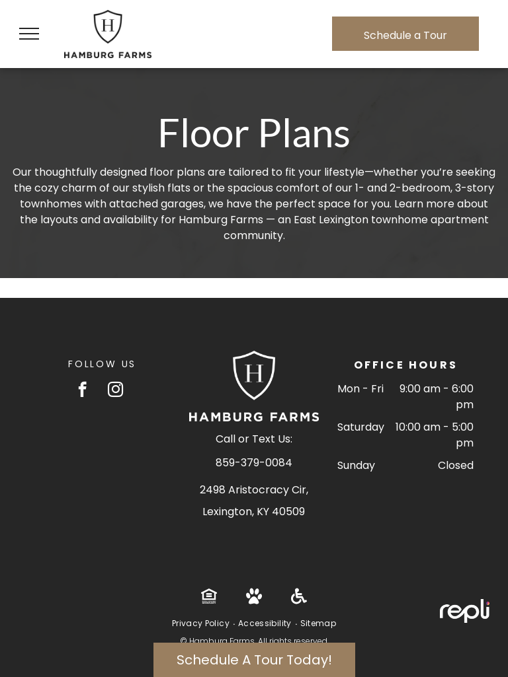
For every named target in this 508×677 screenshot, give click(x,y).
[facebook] (82, 391)
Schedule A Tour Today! (254, 660)
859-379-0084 (254, 462)
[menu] (29, 34)
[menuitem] (202, 623)
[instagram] (115, 391)
